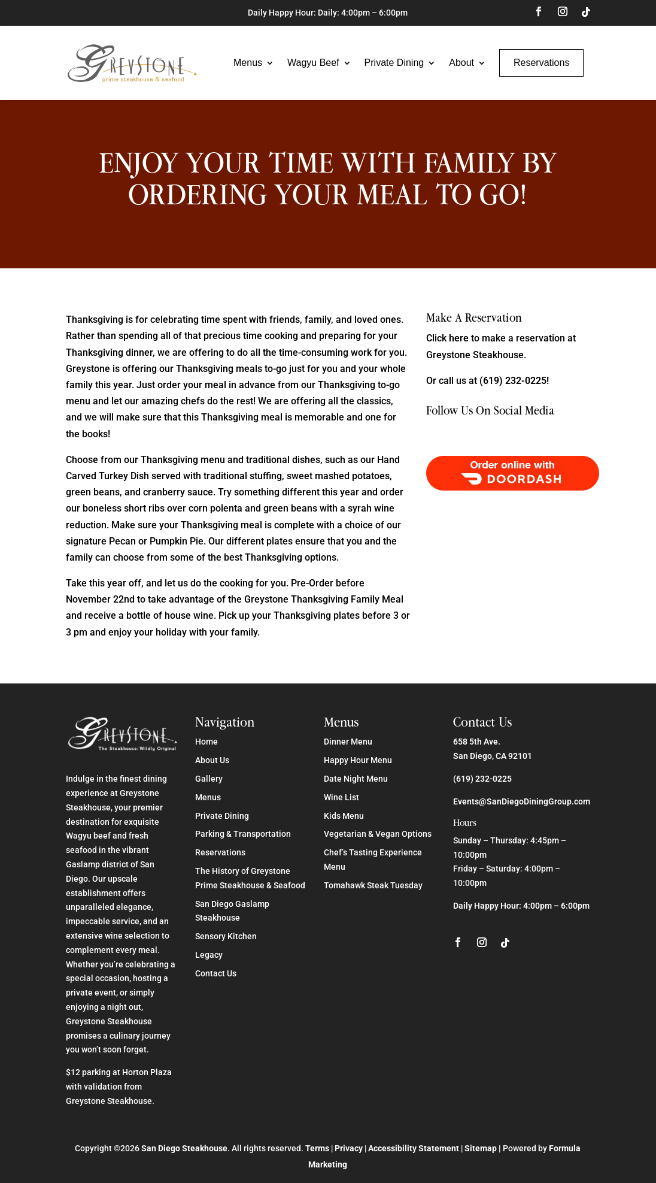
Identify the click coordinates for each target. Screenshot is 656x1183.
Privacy (349, 1148)
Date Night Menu (356, 778)
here (459, 338)
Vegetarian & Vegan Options (378, 834)
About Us (212, 760)
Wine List (341, 797)
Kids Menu (344, 816)
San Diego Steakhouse (184, 1148)
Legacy (209, 955)
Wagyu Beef (313, 63)
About (461, 63)
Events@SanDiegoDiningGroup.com (521, 801)
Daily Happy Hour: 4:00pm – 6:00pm (521, 905)
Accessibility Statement (413, 1148)
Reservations (541, 63)
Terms (317, 1148)
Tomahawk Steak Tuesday (373, 885)
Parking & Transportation (243, 834)
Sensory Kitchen (226, 936)
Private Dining (394, 63)
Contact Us (215, 973)
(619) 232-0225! (514, 380)
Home (206, 741)
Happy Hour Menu (358, 760)
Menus (247, 63)
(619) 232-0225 (482, 778)
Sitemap (480, 1148)
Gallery (209, 778)
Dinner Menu (348, 741)
